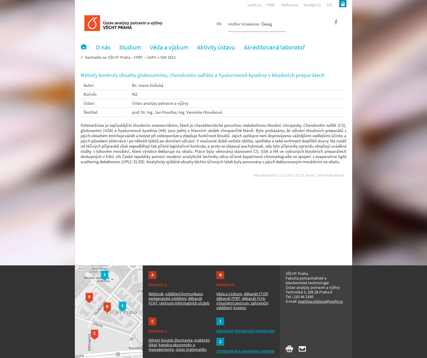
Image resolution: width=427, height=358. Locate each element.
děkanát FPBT (228, 298)
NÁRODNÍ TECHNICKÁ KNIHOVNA (245, 331)
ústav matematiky (191, 349)
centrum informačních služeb (184, 303)
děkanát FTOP (256, 293)
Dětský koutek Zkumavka (170, 340)
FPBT (271, 5)
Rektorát (156, 293)
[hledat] (250, 24)
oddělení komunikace (184, 293)
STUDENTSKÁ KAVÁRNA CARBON (245, 351)
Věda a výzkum (229, 293)
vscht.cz (254, 5)
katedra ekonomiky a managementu (171, 347)
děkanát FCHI (253, 298)
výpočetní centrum (232, 303)
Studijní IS (312, 5)
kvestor (239, 307)
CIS (329, 5)
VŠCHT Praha (119, 57)
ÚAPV (151, 57)
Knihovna (289, 5)
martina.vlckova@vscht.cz (320, 301)
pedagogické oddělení (167, 298)
